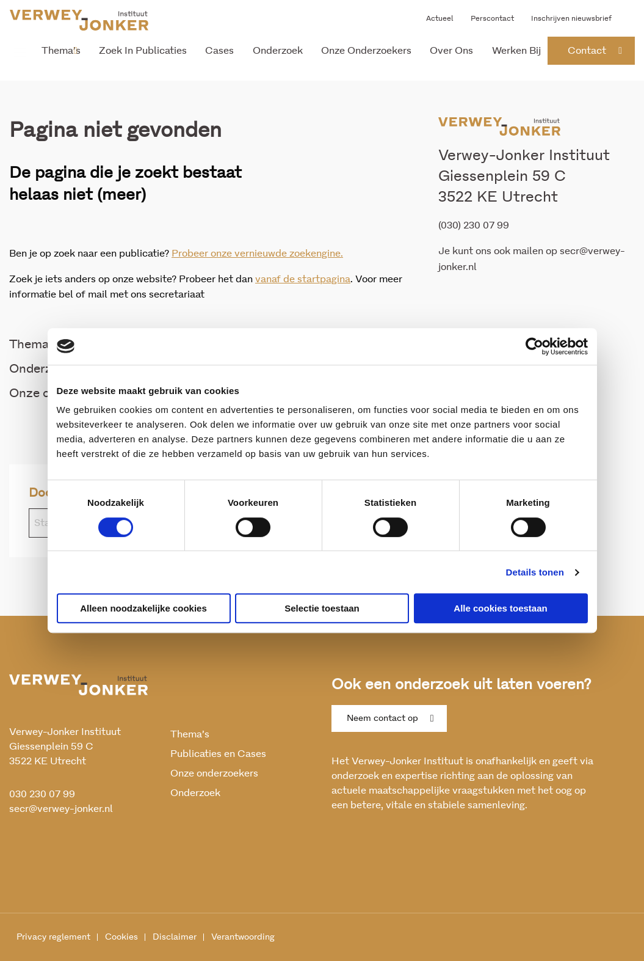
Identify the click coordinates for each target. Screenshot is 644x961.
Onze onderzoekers (366, 51)
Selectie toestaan (322, 608)
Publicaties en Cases (218, 754)
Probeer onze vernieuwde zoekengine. (257, 253)
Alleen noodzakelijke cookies (143, 608)
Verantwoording (243, 937)
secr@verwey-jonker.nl (61, 809)
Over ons (451, 51)
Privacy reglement (53, 937)
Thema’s (61, 51)
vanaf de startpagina (302, 279)
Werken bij (516, 51)
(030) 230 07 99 (473, 225)
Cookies (121, 937)
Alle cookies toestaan (500, 608)
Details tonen (535, 572)
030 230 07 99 (42, 794)
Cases (219, 51)
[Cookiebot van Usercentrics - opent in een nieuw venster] (534, 346)
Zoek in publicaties (143, 51)
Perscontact (492, 18)
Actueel (440, 18)
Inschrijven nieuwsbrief (571, 18)
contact (587, 51)
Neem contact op (382, 718)
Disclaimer (175, 937)
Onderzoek (278, 51)
